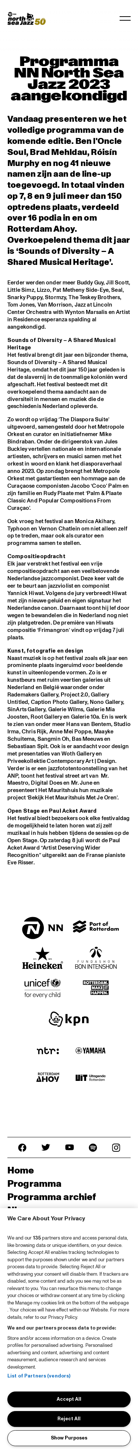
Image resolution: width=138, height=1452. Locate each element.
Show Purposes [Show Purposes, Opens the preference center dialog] (69, 1438)
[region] (69, 1330)
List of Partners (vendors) (38, 1376)
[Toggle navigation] (125, 18)
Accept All (69, 1399)
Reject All (69, 1418)
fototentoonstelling (82, 768)
